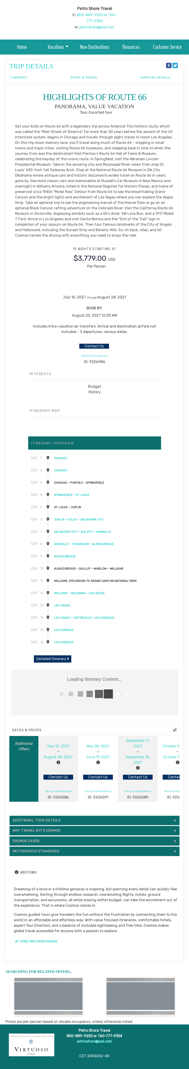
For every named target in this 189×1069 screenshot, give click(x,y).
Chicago (60, 458)
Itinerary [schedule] (18, 77)
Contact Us (94, 346)
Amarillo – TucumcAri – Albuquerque (84, 544)
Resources (130, 47)
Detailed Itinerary (52, 659)
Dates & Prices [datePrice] (83, 77)
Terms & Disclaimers (94, 355)
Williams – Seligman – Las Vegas (79, 593)
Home (22, 47)
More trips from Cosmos (36, 941)
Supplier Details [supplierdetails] (155, 77)
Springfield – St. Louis (71, 495)
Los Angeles (64, 630)
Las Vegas (62, 605)
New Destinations (94, 47)
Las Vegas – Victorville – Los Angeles (84, 617)
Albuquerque (65, 556)
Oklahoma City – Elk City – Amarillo (82, 531)
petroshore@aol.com (96, 27)
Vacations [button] (56, 47)
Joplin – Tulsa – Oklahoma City (79, 519)
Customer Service (167, 47)
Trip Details (31, 66)
